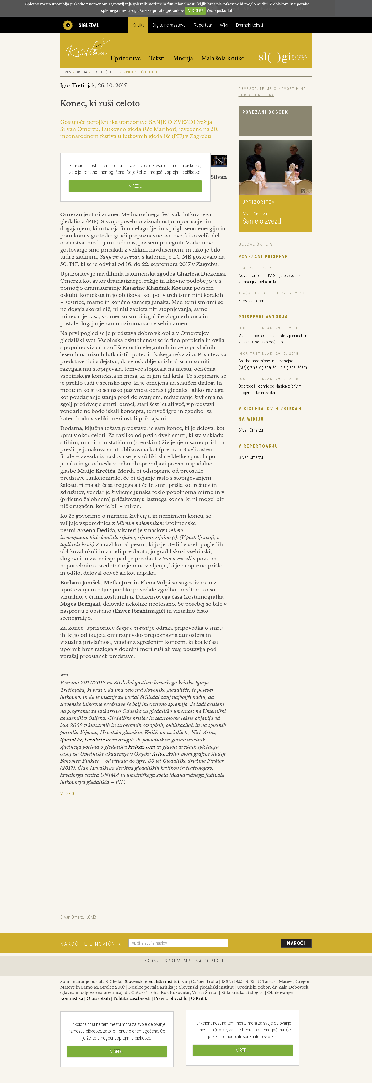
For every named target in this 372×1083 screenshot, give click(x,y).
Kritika (138, 25)
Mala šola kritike (222, 58)
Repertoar (202, 25)
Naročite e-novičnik (90, 944)
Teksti (157, 58)
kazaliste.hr (98, 740)
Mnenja (183, 58)
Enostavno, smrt (253, 300)
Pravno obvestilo (170, 998)
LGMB (91, 917)
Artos (158, 754)
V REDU (195, 10)
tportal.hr (71, 740)
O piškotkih (98, 998)
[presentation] (273, 943)
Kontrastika (71, 998)
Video (67, 793)
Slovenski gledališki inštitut (152, 981)
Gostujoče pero (105, 72)
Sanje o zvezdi (262, 221)
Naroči (296, 943)
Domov (65, 72)
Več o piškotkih (220, 10)
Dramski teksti (249, 25)
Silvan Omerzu (251, 430)
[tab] (143, 794)
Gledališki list (257, 244)
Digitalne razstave (169, 25)
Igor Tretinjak (77, 85)
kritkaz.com (141, 747)
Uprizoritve (126, 58)
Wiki (224, 25)
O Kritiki (200, 998)
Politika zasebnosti (131, 998)
